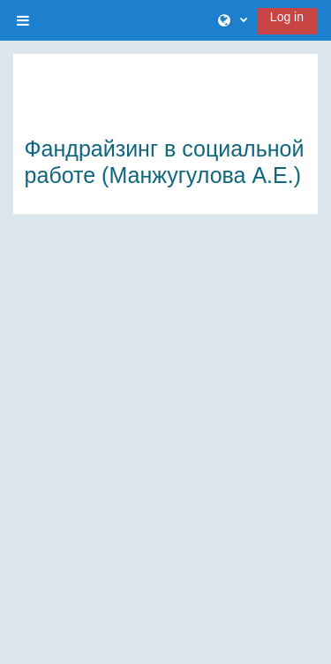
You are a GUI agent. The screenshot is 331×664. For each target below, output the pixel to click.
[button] (232, 20)
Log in (287, 17)
